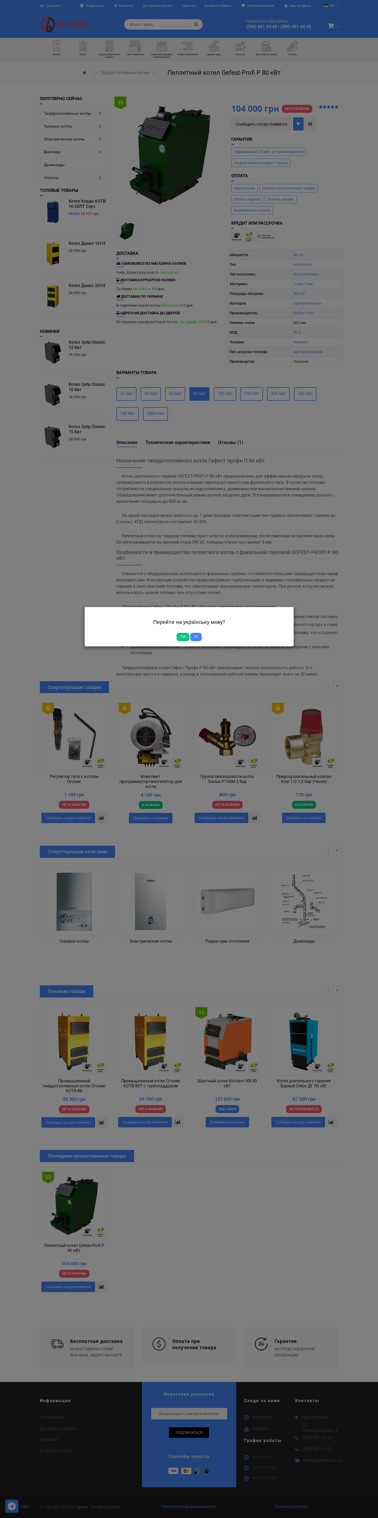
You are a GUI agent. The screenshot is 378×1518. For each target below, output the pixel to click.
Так (183, 637)
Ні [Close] (196, 637)
